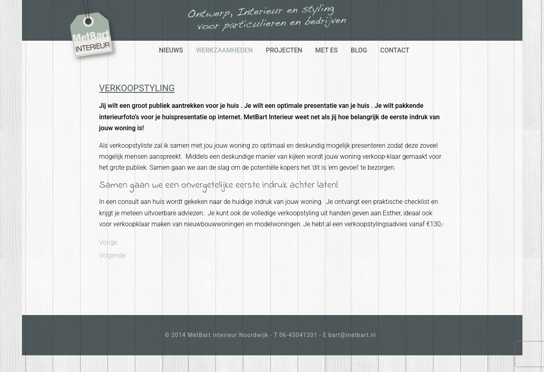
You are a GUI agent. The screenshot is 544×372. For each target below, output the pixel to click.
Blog (359, 50)
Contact (394, 50)
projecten (284, 50)
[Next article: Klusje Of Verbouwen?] (112, 255)
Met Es (326, 50)
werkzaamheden (224, 50)
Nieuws (171, 50)
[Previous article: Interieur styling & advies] (108, 242)
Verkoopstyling (137, 88)
